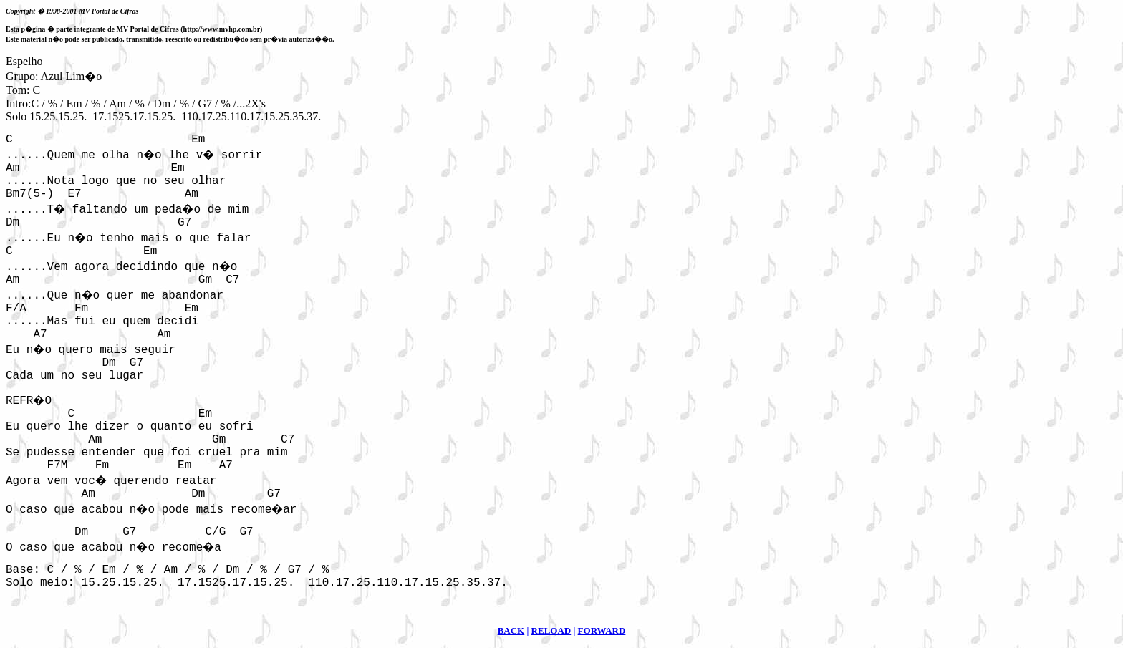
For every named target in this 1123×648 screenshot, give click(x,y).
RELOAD (551, 630)
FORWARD (602, 630)
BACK (511, 630)
